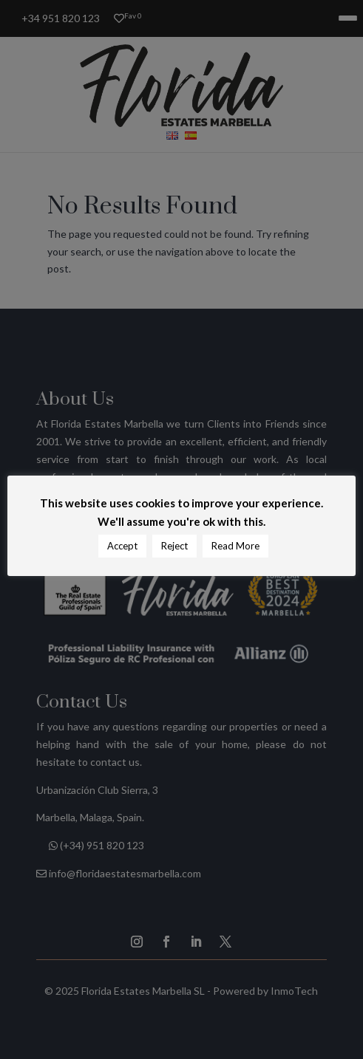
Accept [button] (122, 546)
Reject (174, 546)
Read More (235, 546)
